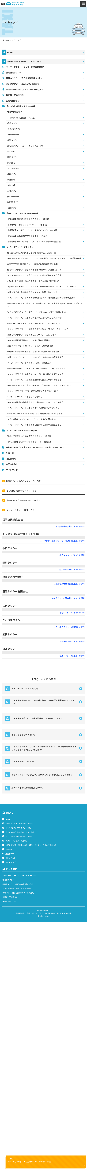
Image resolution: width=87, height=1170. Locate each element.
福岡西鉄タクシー (14, 72)
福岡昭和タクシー (14, 100)
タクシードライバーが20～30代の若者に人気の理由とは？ (32, 391)
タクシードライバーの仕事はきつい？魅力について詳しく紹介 (34, 407)
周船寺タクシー (14, 202)
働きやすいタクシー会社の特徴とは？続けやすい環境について (34, 269)
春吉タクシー (13, 157)
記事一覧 (10, 452)
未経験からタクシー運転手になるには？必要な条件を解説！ (33, 351)
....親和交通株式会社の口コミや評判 (69, 583)
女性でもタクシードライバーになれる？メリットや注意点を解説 (35, 357)
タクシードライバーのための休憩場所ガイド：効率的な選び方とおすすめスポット (43, 297)
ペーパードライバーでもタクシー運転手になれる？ (29, 362)
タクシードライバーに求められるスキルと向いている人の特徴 (34, 317)
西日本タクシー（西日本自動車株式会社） (24, 78)
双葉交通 (11, 162)
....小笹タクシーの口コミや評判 (71, 555)
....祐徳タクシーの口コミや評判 (71, 612)
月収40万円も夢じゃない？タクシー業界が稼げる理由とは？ (33, 280)
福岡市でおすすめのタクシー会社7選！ (24, 61)
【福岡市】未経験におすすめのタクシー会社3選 (28, 218)
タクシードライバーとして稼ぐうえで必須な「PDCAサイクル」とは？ (37, 329)
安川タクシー (13, 196)
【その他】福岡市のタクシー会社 (20, 106)
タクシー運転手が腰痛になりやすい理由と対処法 (28, 340)
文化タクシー (13, 168)
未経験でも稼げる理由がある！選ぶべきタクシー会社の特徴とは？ (35, 447)
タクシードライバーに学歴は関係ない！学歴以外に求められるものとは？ (39, 385)
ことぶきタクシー (15, 128)
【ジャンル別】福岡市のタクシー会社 (22, 213)
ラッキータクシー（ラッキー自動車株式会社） (26, 66)
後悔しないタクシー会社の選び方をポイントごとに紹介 (31, 334)
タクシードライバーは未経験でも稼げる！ (25, 396)
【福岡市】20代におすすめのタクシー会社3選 (27, 224)
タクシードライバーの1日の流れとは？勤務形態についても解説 (34, 413)
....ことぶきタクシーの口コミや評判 (69, 626)
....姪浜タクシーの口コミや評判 (71, 569)
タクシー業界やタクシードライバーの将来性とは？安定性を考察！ (36, 368)
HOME (10, 52)
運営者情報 (11, 458)
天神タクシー (13, 190)
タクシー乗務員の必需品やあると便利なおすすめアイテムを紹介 (35, 402)
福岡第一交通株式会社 (15, 95)
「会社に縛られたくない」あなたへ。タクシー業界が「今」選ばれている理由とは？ (44, 286)
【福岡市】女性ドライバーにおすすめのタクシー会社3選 (32, 230)
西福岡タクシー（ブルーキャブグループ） (25, 145)
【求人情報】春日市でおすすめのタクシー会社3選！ (30, 441)
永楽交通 (11, 185)
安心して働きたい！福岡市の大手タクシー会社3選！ (30, 436)
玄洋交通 (11, 179)
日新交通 (11, 151)
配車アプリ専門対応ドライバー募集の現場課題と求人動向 (32, 264)
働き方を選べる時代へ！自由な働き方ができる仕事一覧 (31, 252)
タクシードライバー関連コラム (19, 247)
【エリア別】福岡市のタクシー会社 (21, 430)
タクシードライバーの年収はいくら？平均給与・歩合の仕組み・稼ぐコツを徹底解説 (44, 258)
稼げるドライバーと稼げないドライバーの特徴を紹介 (30, 345)
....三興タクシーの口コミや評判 (71, 641)
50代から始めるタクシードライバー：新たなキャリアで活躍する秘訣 (37, 312)
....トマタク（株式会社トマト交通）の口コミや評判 (62, 540)
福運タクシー (13, 140)
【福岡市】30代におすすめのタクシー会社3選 (27, 235)
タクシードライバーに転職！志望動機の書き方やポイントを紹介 (35, 379)
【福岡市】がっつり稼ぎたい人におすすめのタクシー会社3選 (34, 241)
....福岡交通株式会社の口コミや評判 (69, 526)
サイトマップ (12, 469)
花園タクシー (13, 207)
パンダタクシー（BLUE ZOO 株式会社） (23, 83)
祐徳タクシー (13, 123)
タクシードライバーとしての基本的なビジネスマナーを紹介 (33, 323)
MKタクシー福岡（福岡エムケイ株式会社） (25, 89)
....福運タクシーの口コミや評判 (71, 655)
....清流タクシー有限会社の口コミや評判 (67, 598)
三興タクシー (13, 134)
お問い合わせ (12, 464)
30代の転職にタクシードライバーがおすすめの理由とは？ (32, 419)
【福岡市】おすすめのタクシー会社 (19, 823)
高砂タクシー (13, 173)
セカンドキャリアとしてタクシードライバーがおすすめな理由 (34, 275)
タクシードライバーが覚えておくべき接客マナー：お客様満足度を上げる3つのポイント (44, 305)
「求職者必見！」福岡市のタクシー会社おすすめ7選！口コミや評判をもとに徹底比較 (43, 913)
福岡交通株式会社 (15, 111)
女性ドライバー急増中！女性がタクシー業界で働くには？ (32, 292)
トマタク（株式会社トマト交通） (21, 117)
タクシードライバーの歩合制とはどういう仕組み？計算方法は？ (35, 374)
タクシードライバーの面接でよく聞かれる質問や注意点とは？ (34, 424)
